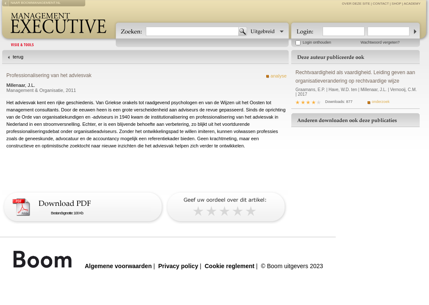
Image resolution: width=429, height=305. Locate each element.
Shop (396, 4)
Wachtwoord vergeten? (380, 42)
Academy (412, 4)
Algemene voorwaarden (118, 266)
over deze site (356, 4)
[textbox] (192, 31)
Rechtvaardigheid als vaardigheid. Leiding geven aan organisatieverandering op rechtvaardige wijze (355, 76)
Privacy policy (178, 266)
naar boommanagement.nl (36, 3)
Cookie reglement (229, 266)
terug (18, 56)
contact (381, 4)
